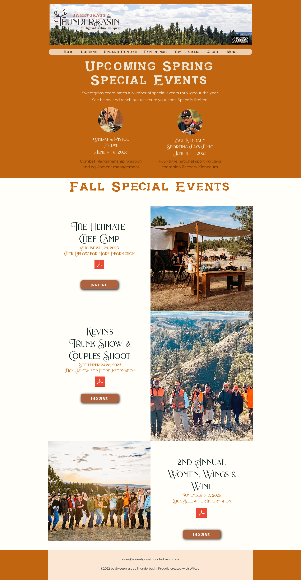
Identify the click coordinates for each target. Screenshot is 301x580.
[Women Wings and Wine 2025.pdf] (201, 513)
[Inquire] (99, 284)
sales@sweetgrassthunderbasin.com (150, 559)
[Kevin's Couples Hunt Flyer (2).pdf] (99, 382)
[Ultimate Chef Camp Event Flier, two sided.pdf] (99, 265)
